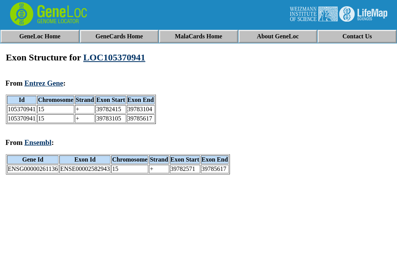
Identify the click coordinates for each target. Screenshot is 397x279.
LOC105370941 (114, 57)
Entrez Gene (43, 83)
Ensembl (38, 142)
